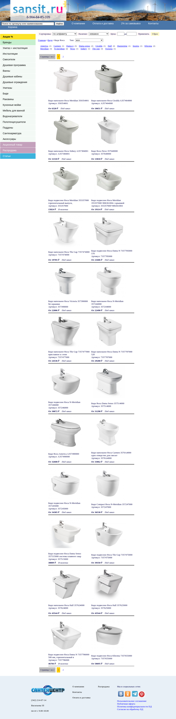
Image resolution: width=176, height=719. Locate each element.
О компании (78, 23)
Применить (143, 34)
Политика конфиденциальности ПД (134, 706)
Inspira (136, 46)
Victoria (109, 48)
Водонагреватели (12, 116)
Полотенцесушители (14, 122)
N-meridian (59, 48)
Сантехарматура (12, 133)
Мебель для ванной (14, 110)
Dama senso (84, 46)
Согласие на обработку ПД (130, 709)
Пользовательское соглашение (131, 701)
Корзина (12, 27)
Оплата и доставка (102, 23)
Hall (110, 46)
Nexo (72, 48)
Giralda (99, 46)
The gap (96, 48)
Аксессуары (9, 139)
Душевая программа (14, 65)
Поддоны (8, 127)
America (44, 46)
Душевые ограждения (15, 82)
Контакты (153, 23)
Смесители (9, 59)
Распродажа (9, 150)
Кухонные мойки (12, 105)
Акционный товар (12, 144)
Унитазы (7, 87)
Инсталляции (10, 53)
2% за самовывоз (131, 23)
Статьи (6, 156)
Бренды (7, 42)
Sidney (84, 48)
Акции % (8, 36)
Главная (42, 40)
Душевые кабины (12, 76)
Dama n (70, 46)
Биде (5, 93)
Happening (122, 46)
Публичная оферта (126, 703)
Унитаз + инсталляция (15, 48)
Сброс (155, 34)
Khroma (148, 46)
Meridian (44, 48)
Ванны (6, 70)
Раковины (8, 99)
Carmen (57, 46)
